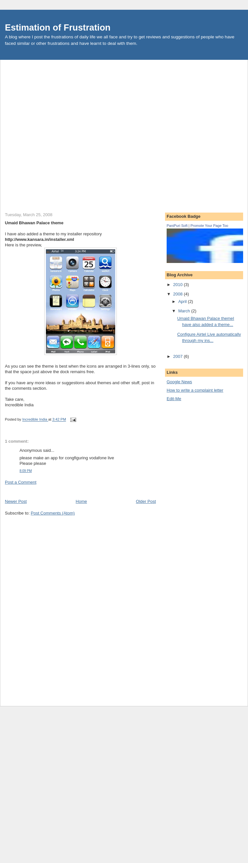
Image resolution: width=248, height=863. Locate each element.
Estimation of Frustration (58, 27)
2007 (178, 356)
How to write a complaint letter (195, 390)
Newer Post (16, 501)
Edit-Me (174, 398)
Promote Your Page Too (209, 226)
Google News (179, 381)
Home (81, 501)
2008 (178, 294)
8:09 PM (26, 471)
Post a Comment (20, 482)
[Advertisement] (72, 132)
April (183, 301)
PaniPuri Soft (177, 226)
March (184, 310)
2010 (178, 284)
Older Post (146, 501)
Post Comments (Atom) (53, 513)
